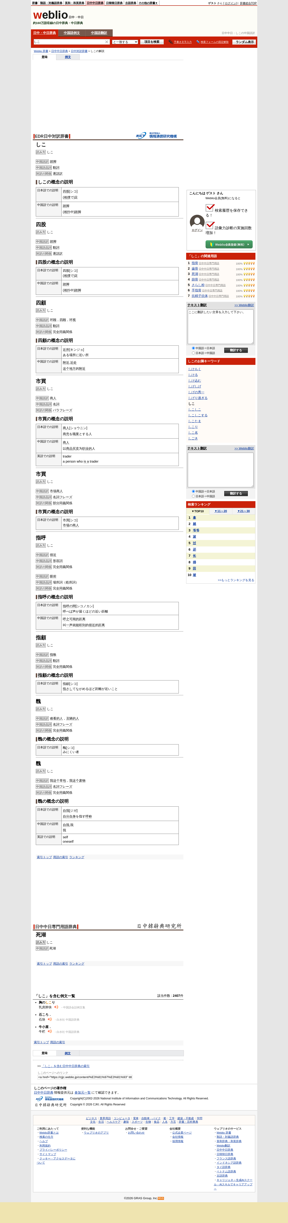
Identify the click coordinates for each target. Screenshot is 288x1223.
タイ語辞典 (223, 1166)
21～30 (243, 511)
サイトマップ (47, 1154)
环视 (72, 320)
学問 (199, 1118)
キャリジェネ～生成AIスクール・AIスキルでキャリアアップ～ (233, 1184)
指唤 (53, 654)
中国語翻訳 (99, 33)
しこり (193, 427)
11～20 (220, 511)
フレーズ (65, 497)
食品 (156, 1121)
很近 (53, 555)
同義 (62, 503)
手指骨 (196, 290)
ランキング (76, 857)
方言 (173, 1121)
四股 (66, 191)
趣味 (126, 1121)
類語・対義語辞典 (51, 3)
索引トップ (44, 857)
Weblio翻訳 (223, 1145)
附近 (66, 362)
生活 (101, 1121)
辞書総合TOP (248, 3)
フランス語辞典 (226, 1158)
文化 (93, 1121)
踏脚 (53, 161)
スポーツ (137, 1121)
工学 (172, 1118)
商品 (69, 448)
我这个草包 (58, 780)
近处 (73, 362)
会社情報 (177, 1136)
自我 (66, 810)
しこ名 (193, 432)
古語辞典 (130, 3)
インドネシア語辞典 (229, 1162)
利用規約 (45, 1145)
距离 (101, 625)
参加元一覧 (83, 1092)
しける (193, 375)
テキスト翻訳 (197, 305)
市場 (66, 525)
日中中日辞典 (95, 3)
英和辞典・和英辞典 (229, 1141)
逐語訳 (58, 173)
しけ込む (194, 380)
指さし (68, 689)
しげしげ (194, 386)
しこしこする (198, 415)
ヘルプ (43, 1141)
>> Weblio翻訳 (244, 305)
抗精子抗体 (200, 296)
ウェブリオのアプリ (96, 1132)
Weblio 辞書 (41, 51)
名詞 (56, 404)
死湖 (195, 274)
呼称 (88, 816)
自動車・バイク (151, 1118)
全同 (59, 332)
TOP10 (197, 511)
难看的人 (56, 718)
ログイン (230, 3)
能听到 (80, 625)
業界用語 (105, 1118)
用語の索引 (60, 857)
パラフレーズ (62, 410)
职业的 (87, 448)
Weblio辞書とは (49, 1132)
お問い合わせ (136, 1132)
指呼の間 (69, 606)
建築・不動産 (185, 1118)
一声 (69, 625)
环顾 (53, 320)
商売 (66, 434)
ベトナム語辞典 (226, 1171)
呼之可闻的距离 (74, 619)
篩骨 (195, 279)
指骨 (195, 263)
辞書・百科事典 (188, 1121)
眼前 (53, 576)
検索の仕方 (46, 1136)
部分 (56, 503)
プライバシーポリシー (53, 1149)
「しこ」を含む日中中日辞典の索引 (66, 1066)
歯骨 (195, 268)
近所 (66, 349)
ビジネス (91, 1118)
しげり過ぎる (198, 398)
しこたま (194, 421)
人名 (165, 1121)
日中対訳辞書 (79, 51)
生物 (148, 1121)
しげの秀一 (196, 392)
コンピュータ (122, 1118)
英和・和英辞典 (74, 3)
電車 (136, 1118)
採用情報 (177, 1141)
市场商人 (56, 491)
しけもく (194, 369)
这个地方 (69, 368)
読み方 (40, 942)
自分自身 (69, 816)
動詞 (56, 167)
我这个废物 (77, 780)
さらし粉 (198, 285)
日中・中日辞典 (44, 33)
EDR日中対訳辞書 (52, 136)
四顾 (63, 320)
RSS (161, 1198)
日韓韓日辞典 (114, 3)
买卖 (76, 448)
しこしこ (194, 409)
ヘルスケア (114, 1121)
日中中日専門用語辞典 (56, 926)
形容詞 (58, 561)
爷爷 (196, 530)
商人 (53, 398)
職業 (76, 434)
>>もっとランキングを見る (236, 580)
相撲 (67, 197)
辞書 (35, 3)
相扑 (67, 212)
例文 (68, 57)
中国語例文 (72, 33)
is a (86, 461)
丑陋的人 (72, 718)
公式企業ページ (182, 1132)
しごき (193, 438)
